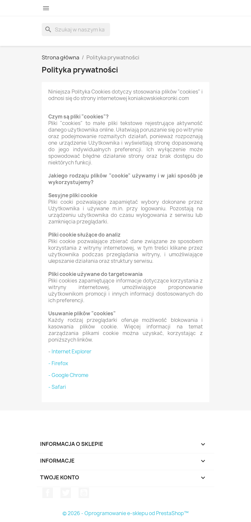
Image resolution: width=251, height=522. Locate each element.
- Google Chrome (68, 375)
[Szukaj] (76, 29)
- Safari (57, 387)
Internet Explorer (71, 351)
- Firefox (58, 363)
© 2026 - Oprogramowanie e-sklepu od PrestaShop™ (125, 513)
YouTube (84, 493)
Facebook (47, 493)
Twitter (65, 493)
